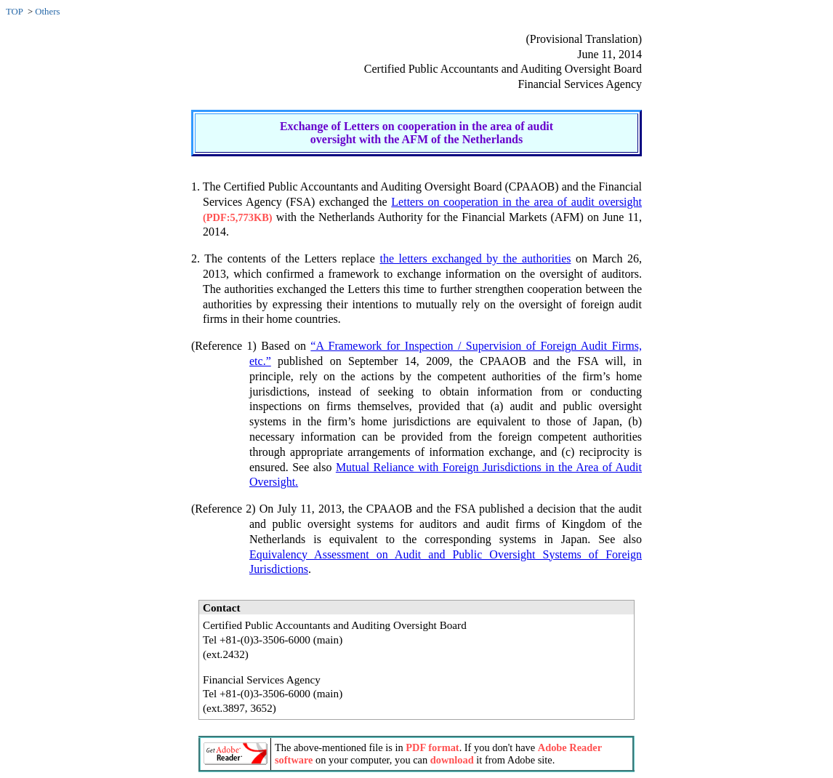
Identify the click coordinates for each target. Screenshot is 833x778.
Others (47, 12)
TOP (14, 12)
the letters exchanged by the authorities (475, 258)
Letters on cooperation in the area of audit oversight (516, 202)
